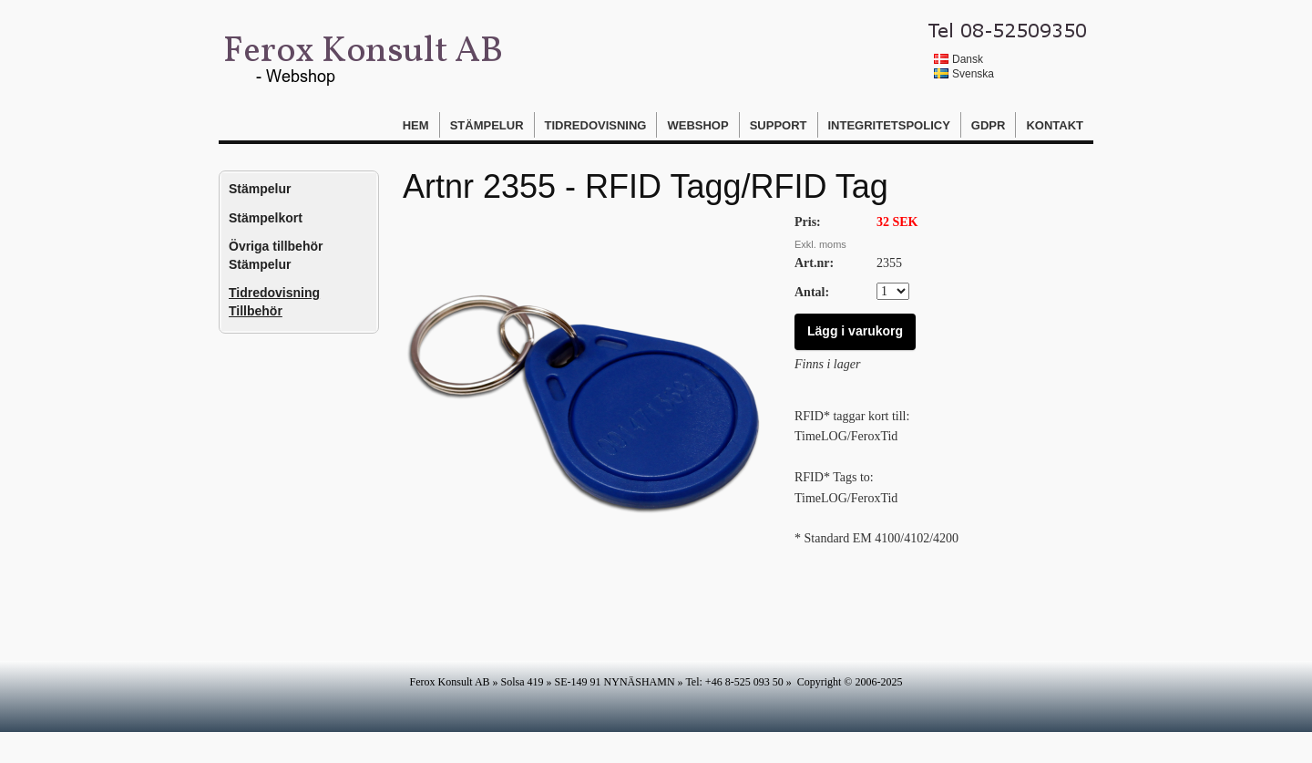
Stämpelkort (265, 218)
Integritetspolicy (889, 125)
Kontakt (1054, 125)
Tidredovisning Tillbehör (274, 301)
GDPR (988, 125)
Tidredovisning (596, 125)
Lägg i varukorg (855, 331)
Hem (416, 125)
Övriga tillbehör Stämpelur (276, 255)
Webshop (697, 125)
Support (778, 125)
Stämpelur (487, 125)
